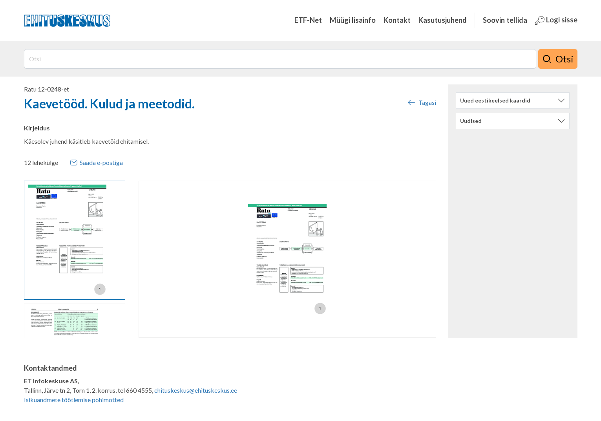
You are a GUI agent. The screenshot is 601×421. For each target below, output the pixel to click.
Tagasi (421, 102)
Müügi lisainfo (353, 20)
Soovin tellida (505, 20)
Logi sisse (556, 20)
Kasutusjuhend (442, 20)
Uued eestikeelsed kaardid (495, 100)
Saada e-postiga (96, 163)
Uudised (471, 120)
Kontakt (397, 20)
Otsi (558, 59)
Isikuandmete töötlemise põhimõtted (74, 399)
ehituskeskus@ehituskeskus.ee (195, 390)
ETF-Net (308, 20)
